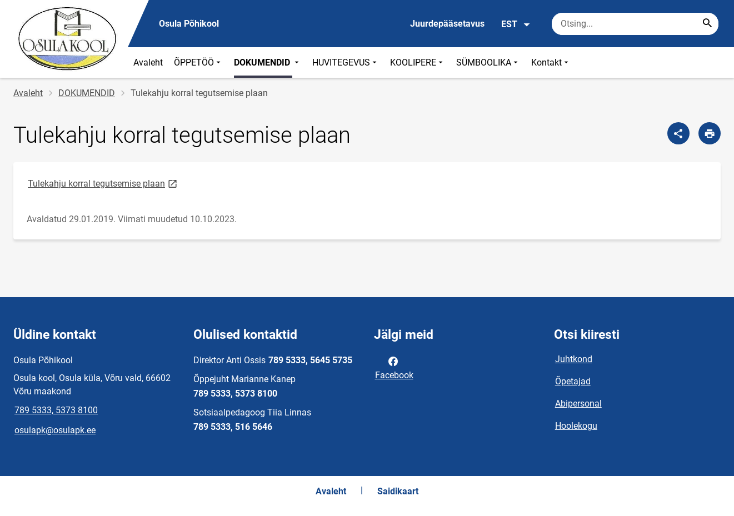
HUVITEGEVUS (345, 62)
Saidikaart (397, 491)
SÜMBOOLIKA (488, 62)
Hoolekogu (576, 425)
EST (516, 24)
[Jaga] (678, 133)
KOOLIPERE (417, 62)
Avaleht (148, 62)
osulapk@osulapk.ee (55, 430)
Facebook (394, 367)
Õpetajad (573, 381)
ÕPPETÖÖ (198, 62)
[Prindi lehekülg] (709, 133)
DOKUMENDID (267, 62)
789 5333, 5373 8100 (56, 410)
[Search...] (707, 23)
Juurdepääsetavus (447, 23)
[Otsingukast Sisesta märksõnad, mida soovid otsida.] (635, 24)
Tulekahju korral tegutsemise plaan (103, 183)
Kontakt (551, 62)
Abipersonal (578, 403)
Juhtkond (573, 359)
